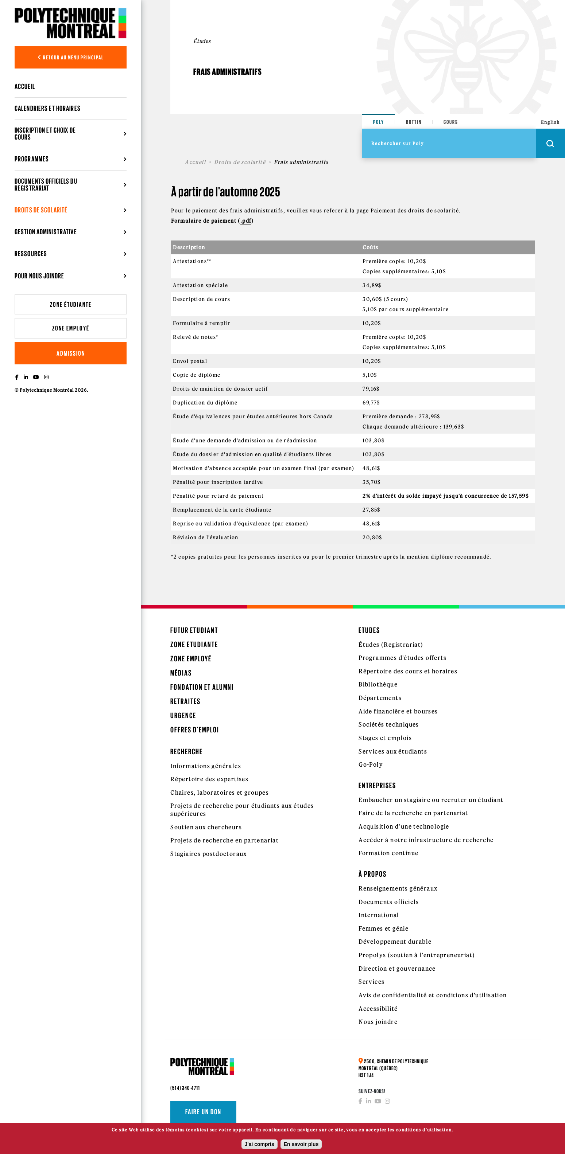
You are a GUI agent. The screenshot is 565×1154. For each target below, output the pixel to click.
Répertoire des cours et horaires (408, 671)
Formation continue (388, 853)
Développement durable (395, 941)
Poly (378, 122)
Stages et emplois (385, 738)
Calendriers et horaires (48, 108)
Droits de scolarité (41, 210)
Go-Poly (371, 764)
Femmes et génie (384, 928)
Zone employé (70, 328)
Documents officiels (389, 901)
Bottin (414, 122)
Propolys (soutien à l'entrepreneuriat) (417, 955)
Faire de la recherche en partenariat (413, 813)
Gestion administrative (46, 232)
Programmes (32, 159)
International (379, 915)
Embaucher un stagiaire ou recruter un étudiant (431, 799)
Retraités (185, 701)
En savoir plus (301, 1146)
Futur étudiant (194, 630)
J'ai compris (259, 1146)
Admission (71, 353)
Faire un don (203, 1112)
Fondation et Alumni (202, 687)
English (550, 122)
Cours (451, 122)
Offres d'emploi (194, 729)
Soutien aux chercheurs (206, 827)
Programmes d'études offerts (402, 657)
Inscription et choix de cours (45, 133)
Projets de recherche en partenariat (224, 840)
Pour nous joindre (39, 276)
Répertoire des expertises (209, 779)
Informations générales (205, 766)
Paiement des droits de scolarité (415, 210)
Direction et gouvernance (397, 968)
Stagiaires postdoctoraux (208, 853)
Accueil (25, 86)
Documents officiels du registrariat (46, 184)
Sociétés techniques (389, 724)
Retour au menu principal (71, 57)
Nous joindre (378, 1021)
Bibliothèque (378, 684)
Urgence (183, 715)
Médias (181, 673)
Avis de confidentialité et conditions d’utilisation (433, 995)
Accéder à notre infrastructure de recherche (426, 840)
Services (371, 981)
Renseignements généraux (398, 888)
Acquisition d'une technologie (404, 826)
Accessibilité (378, 1008)
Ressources (31, 254)
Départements (380, 697)
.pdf (246, 221)
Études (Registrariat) (391, 644)
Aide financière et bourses (398, 711)
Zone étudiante (71, 304)
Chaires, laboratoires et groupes (219, 792)
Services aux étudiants (393, 751)
